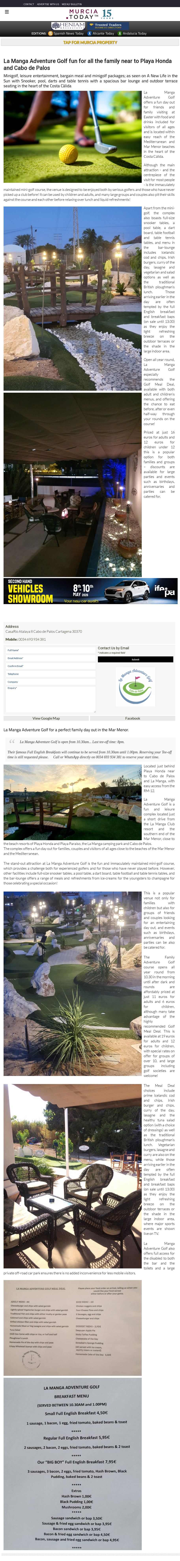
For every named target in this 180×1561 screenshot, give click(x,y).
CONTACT (28, 4)
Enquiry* (51, 699)
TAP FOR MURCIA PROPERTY (90, 42)
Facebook (132, 718)
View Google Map (46, 718)
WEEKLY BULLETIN (72, 4)
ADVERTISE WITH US (48, 4)
